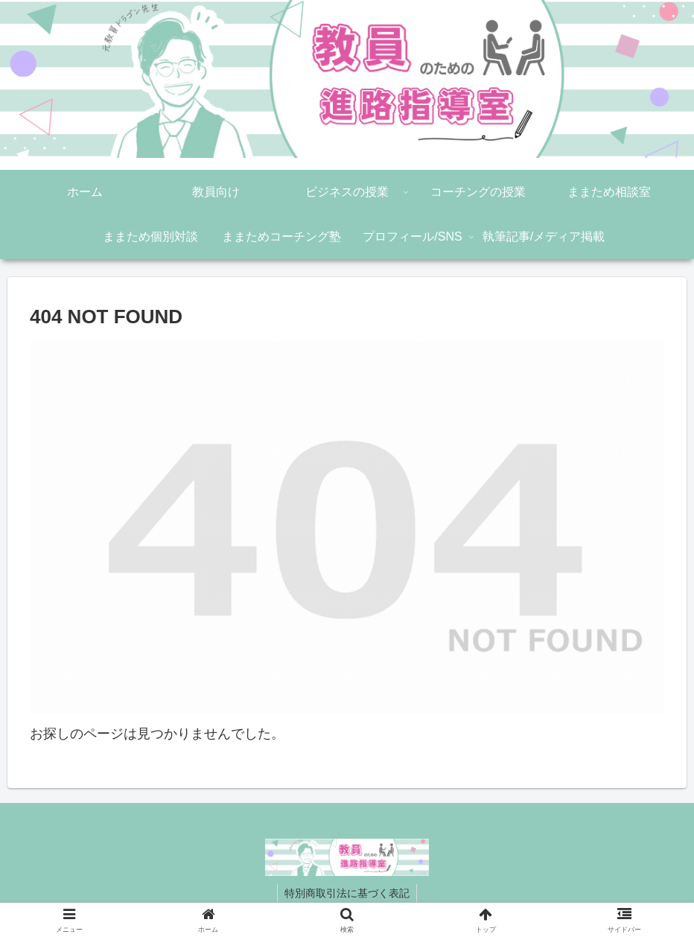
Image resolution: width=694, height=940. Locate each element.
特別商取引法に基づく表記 (347, 893)
